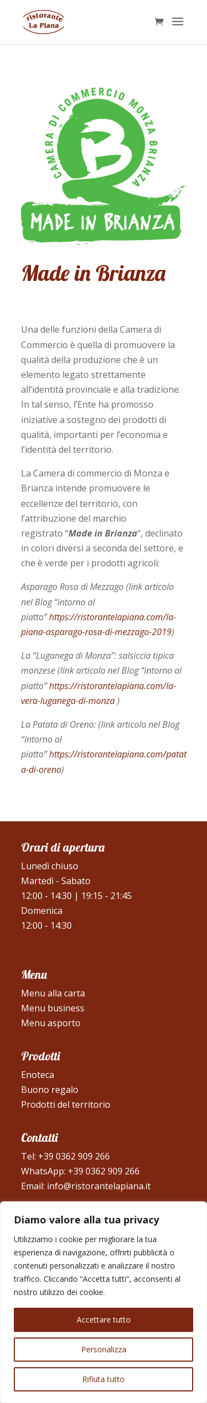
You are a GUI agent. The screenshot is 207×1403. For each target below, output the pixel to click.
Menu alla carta (53, 993)
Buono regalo (49, 1090)
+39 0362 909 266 (74, 1156)
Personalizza (103, 1349)
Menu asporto (51, 1023)
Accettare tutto (104, 1319)
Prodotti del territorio (65, 1104)
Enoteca (37, 1075)
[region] (103, 1302)
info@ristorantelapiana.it (99, 1186)
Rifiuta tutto (103, 1379)
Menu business (52, 1008)
